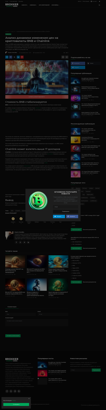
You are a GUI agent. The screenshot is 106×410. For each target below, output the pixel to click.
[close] (29, 398)
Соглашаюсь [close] (16, 404)
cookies (14, 400)
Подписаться (65, 211)
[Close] (78, 190)
